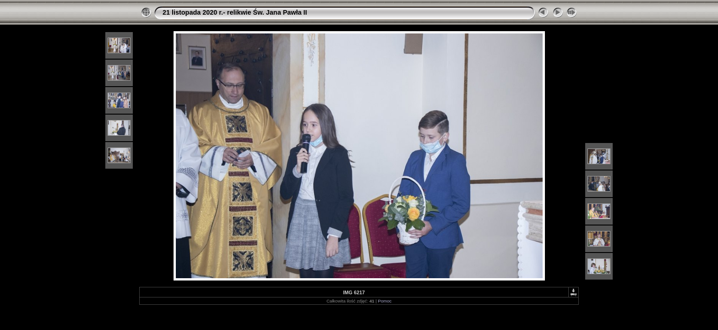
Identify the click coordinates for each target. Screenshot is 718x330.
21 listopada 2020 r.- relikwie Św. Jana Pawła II (235, 12)
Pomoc (385, 300)
